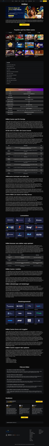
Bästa (10, 32)
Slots (39, 32)
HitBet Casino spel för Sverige (11, 68)
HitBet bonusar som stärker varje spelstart (12, 71)
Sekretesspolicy (31, 432)
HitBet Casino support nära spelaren (12, 80)
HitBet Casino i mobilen (10, 73)
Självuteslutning (41, 432)
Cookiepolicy (31, 434)
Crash (29, 32)
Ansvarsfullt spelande (32, 433)
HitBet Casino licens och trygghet (11, 78)
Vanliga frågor (31, 440)
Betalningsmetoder (9, 76)
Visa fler (24, 417)
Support (31, 438)
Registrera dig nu (24, 24)
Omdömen (8, 83)
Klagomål (40, 433)
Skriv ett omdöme (39, 401)
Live (20, 32)
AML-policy (31, 439)
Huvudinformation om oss (10, 66)
